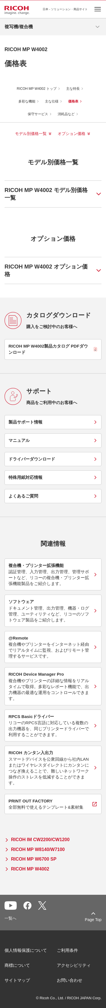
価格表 (73, 101)
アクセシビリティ (74, 965)
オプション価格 (71, 133)
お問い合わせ (69, 980)
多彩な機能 (26, 101)
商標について (17, 965)
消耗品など (66, 114)
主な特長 (73, 89)
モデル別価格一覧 (31, 133)
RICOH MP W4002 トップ (36, 89)
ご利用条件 (67, 950)
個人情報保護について (26, 950)
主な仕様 (52, 101)
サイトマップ (17, 980)
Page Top (93, 919)
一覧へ (10, 918)
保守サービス (38, 114)
